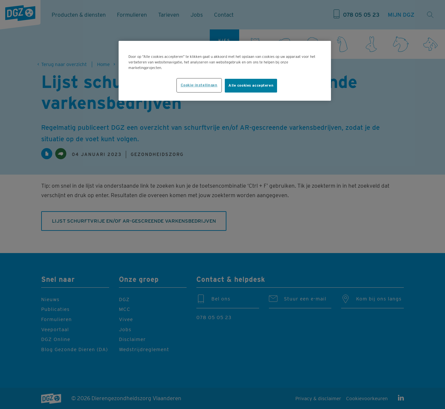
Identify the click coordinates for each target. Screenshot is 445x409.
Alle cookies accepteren (250, 85)
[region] (225, 71)
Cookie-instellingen (199, 85)
